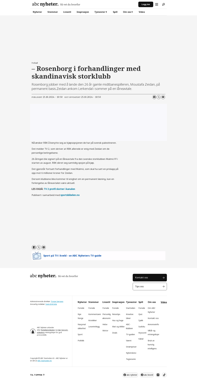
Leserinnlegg (94, 326)
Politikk (81, 340)
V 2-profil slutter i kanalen (60, 189)
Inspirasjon (83, 11)
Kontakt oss (141, 277)
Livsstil (67, 11)
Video (142, 11)
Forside (81, 308)
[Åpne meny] (156, 4)
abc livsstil (148, 375)
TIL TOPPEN (36, 375)
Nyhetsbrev (131, 353)
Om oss (127, 11)
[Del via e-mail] (163, 97)
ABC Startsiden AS (44, 361)
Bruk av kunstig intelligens (152, 344)
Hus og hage (117, 320)
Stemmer (52, 11)
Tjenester (99, 11)
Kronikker (92, 320)
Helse (104, 324)
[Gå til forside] (56, 4)
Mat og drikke (118, 326)
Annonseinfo (153, 324)
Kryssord (142, 332)
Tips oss (139, 286)
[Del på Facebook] (154, 97)
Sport (80, 334)
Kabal (140, 338)
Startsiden (130, 308)
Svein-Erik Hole (51, 304)
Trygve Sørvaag (57, 301)
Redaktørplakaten (48, 330)
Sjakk (140, 320)
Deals (114, 332)
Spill (115, 11)
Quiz (140, 314)
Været (128, 340)
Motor (105, 330)
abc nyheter (132, 375)
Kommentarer (94, 314)
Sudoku (141, 326)
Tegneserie (131, 359)
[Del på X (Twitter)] (159, 97)
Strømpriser (131, 346)
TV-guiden (130, 334)
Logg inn (146, 4)
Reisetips (116, 314)
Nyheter (37, 11)
